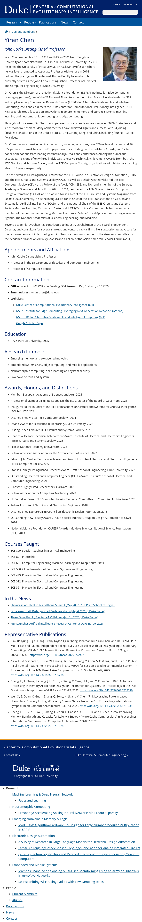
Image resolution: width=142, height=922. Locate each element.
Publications (48, 22)
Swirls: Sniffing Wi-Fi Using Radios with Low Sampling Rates (61, 882)
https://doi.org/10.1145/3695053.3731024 (37, 726)
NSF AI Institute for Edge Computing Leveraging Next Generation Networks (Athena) (69, 311)
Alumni (17, 900)
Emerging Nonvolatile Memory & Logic (39, 819)
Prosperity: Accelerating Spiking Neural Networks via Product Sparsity (68, 813)
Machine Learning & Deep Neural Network (42, 794)
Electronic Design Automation (33, 836)
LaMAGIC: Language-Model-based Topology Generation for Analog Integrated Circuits (79, 848)
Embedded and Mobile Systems (35, 865)
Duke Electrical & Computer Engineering (100, 755)
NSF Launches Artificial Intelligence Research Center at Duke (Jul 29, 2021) (57, 624)
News (65, 22)
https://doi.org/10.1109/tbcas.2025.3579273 (57, 655)
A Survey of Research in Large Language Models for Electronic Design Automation (76, 842)
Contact (78, 22)
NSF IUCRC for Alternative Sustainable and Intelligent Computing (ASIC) (61, 317)
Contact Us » (12, 755)
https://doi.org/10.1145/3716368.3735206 (37, 675)
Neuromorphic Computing (31, 807)
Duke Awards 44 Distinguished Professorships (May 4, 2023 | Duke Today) (58, 611)
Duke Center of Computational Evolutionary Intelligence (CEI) (55, 305)
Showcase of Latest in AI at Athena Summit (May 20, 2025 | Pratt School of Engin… (63, 605)
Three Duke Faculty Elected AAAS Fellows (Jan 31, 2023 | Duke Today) (54, 617)
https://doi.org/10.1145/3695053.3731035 (106, 706)
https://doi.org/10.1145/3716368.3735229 (106, 690)
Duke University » (125, 4)
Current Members (23, 32)
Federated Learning (32, 800)
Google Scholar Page (29, 323)
